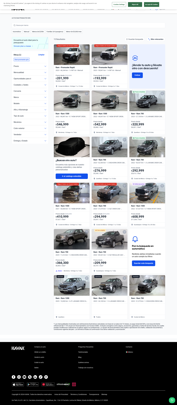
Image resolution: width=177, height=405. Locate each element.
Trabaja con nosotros (85, 368)
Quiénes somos (83, 362)
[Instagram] (19, 377)
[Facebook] (13, 377)
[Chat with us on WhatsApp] (172, 400)
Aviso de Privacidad (61, 394)
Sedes (36, 368)
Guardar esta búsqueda (143, 263)
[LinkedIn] (35, 377)
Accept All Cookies (151, 4)
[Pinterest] (46, 377)
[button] (17, 31)
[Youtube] (24, 377)
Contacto (129, 347)
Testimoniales (83, 352)
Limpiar (41, 55)
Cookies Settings (119, 4)
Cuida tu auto (39, 362)
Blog (79, 357)
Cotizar (137, 75)
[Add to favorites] (86, 47)
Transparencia (94, 394)
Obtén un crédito (40, 352)
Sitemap (104, 394)
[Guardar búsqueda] (135, 39)
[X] (30, 377)
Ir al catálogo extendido (71, 176)
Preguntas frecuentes (85, 347)
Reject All (135, 4)
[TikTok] (40, 377)
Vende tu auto (39, 357)
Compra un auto (40, 347)
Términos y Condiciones (78, 394)
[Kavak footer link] (18, 357)
